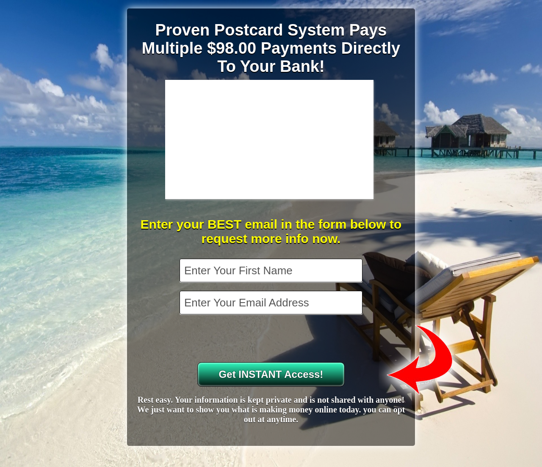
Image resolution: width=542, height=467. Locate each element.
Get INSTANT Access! (271, 374)
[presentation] (271, 339)
